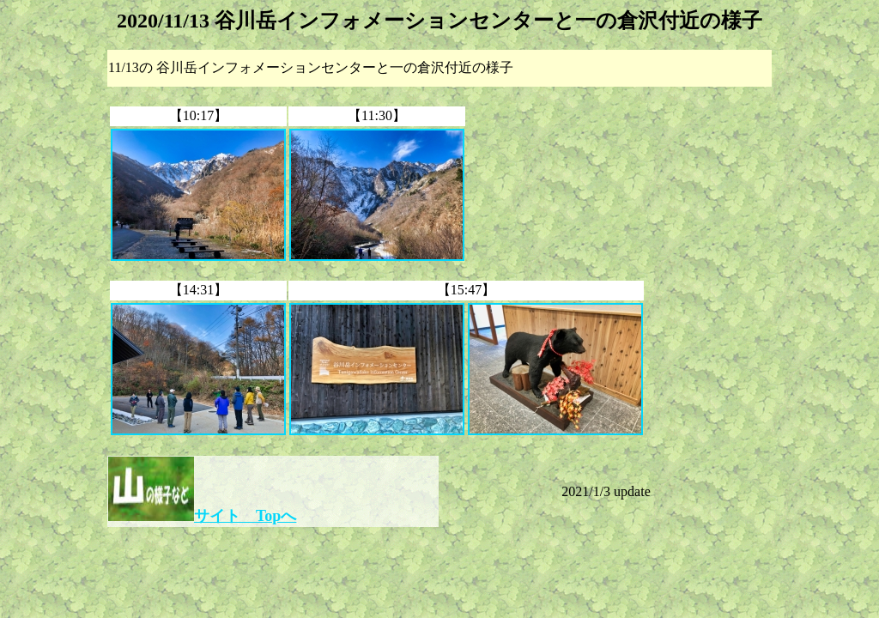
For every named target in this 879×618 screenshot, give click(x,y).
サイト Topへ (245, 515)
